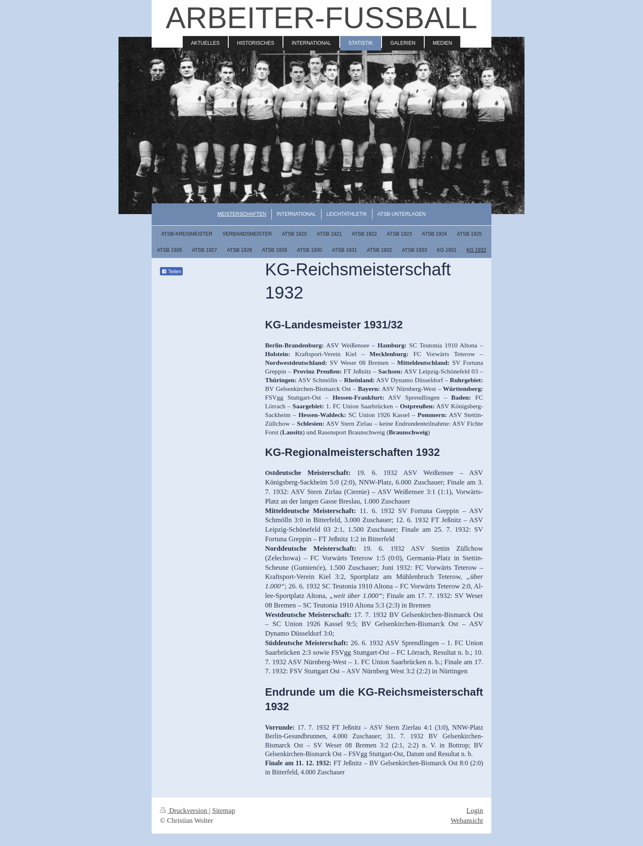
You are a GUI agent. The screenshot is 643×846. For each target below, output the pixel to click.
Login (475, 811)
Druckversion (184, 811)
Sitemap (223, 811)
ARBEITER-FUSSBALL (321, 17)
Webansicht (467, 820)
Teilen (171, 272)
